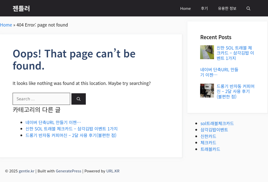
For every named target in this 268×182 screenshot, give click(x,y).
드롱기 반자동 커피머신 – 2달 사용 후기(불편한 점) (71, 135)
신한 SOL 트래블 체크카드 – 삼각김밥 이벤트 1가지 (71, 128)
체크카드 (208, 142)
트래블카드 (210, 149)
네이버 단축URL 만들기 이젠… (53, 122)
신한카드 (208, 136)
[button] (248, 8)
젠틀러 (21, 8)
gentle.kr (26, 170)
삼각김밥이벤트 (214, 129)
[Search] (78, 99)
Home (185, 8)
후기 (204, 8)
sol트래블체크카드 (217, 123)
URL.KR (112, 170)
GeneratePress (68, 170)
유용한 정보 (227, 8)
